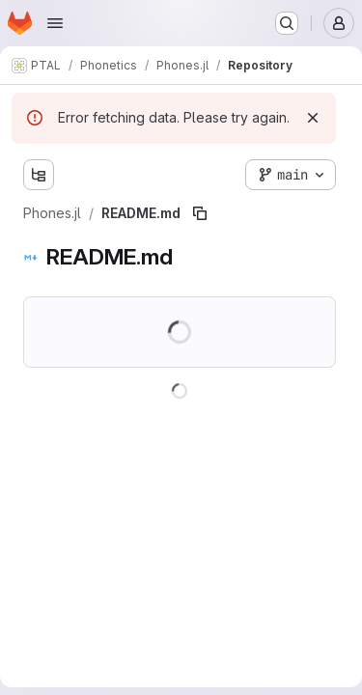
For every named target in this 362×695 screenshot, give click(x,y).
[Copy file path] (199, 213)
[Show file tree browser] (38, 174)
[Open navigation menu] (55, 23)
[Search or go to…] (286, 23)
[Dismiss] (312, 117)
